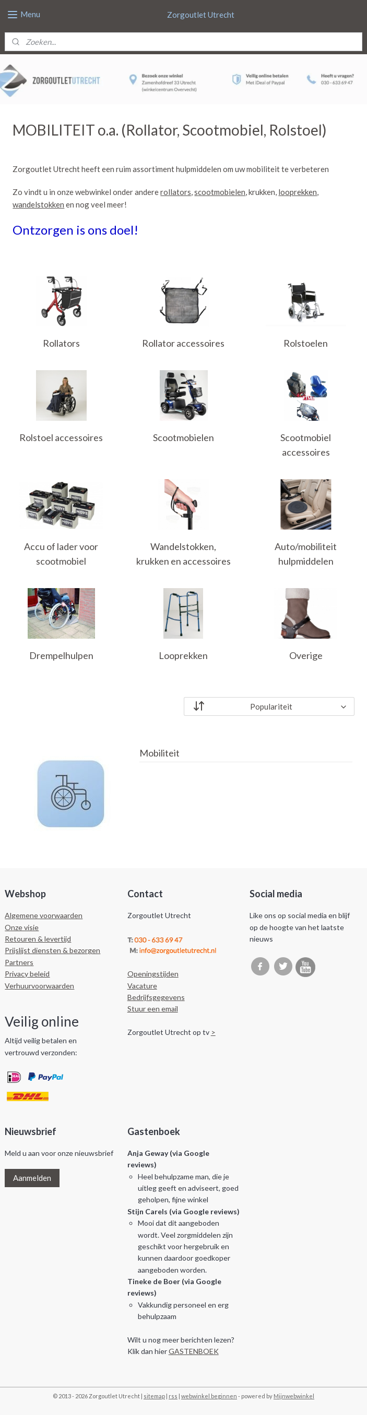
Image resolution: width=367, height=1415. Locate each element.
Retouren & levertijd (38, 938)
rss (173, 1396)
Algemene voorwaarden (43, 915)
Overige (306, 655)
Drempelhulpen (61, 655)
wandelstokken (38, 204)
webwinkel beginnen (209, 1396)
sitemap (154, 1396)
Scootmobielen (183, 437)
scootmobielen (219, 192)
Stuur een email (152, 1008)
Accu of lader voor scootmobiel (61, 553)
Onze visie (22, 927)
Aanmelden (32, 1177)
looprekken (297, 192)
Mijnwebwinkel (294, 1396)
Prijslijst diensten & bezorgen (52, 950)
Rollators (61, 343)
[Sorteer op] (269, 706)
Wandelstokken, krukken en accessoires (183, 553)
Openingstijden (153, 973)
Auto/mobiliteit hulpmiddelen (306, 553)
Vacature (142, 985)
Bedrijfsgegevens (156, 997)
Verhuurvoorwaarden (39, 985)
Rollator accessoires (183, 343)
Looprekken (183, 655)
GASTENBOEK (194, 1351)
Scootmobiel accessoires (305, 444)
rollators (175, 192)
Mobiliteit (159, 753)
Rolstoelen (305, 343)
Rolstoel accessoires (61, 437)
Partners (19, 962)
